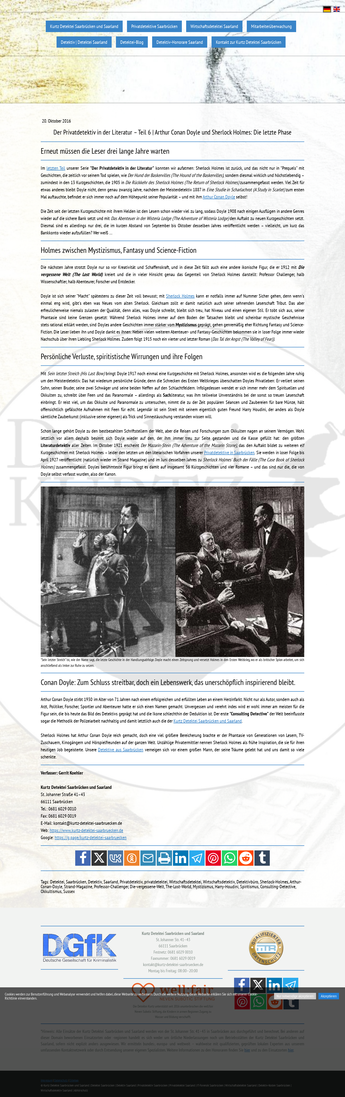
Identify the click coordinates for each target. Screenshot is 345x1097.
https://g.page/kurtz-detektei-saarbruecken (90, 837)
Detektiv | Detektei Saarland (84, 42)
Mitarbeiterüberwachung (271, 26)
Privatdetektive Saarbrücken (154, 26)
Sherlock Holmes (180, 296)
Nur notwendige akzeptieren (295, 996)
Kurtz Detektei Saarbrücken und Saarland (84, 26)
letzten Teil (55, 168)
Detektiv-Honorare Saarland (179, 42)
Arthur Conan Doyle (219, 197)
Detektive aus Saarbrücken (120, 749)
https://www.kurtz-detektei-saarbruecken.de (86, 830)
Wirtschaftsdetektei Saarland (214, 26)
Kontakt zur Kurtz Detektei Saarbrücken (248, 42)
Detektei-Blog (132, 42)
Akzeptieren (329, 996)
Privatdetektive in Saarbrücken (229, 452)
